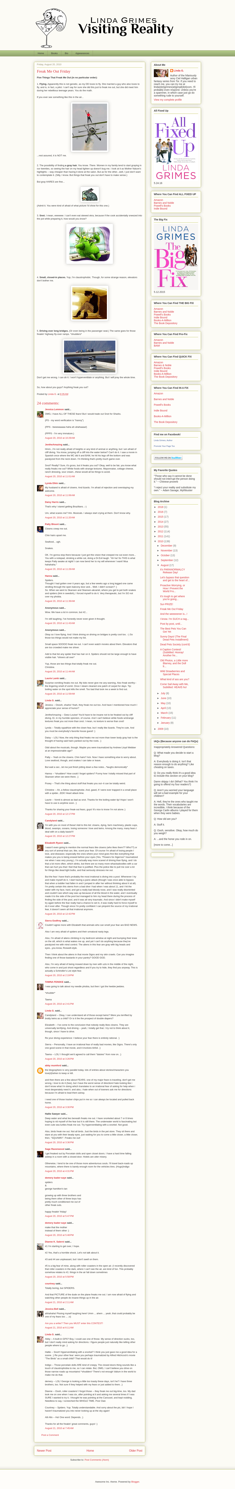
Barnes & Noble (162, 365)
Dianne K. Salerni (54, 1241)
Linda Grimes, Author (163, 440)
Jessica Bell (51, 1309)
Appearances (82, 53)
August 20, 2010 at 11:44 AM (60, 671)
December (167, 545)
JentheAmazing (53, 444)
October (165, 555)
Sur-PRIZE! (166, 604)
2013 (161, 526)
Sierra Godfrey (53, 920)
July (163, 693)
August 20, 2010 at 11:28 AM (60, 569)
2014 (161, 521)
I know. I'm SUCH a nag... (174, 618)
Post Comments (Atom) (97, 1459)
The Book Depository (165, 323)
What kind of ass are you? (174, 679)
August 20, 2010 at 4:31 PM (59, 1171)
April (163, 708)
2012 (161, 531)
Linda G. (49, 700)
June (164, 698)
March (164, 712)
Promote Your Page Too (164, 446)
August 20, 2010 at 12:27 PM (60, 836)
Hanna (48, 576)
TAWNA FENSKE (54, 982)
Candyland (51, 820)
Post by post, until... (171, 623)
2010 (161, 541)
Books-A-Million (162, 320)
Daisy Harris (52, 502)
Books (54, 53)
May (163, 703)
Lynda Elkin (51, 483)
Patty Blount (52, 524)
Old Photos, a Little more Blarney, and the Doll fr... (174, 663)
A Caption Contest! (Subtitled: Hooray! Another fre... (172, 652)
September (167, 560)
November (167, 550)
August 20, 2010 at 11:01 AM (60, 476)
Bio (66, 53)
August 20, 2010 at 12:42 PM (60, 913)
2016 (161, 511)
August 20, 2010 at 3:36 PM (59, 1142)
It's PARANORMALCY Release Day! (172, 571)
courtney (50, 1283)
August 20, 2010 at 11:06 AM (60, 495)
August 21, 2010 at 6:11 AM (59, 1327)
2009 (161, 728)
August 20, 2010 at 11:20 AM (60, 517)
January (165, 722)
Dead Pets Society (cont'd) (175, 644)
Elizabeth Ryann (54, 843)
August (165, 565)
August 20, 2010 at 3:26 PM (59, 1058)
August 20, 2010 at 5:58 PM (59, 1276)
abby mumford (53, 1065)
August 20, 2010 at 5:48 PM (59, 1235)
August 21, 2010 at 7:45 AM (59, 1428)
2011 (161, 536)
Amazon (158, 200)
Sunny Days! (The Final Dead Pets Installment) (174, 638)
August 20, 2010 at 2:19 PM (59, 975)
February (166, 717)
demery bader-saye (55, 1177)
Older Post (135, 1450)
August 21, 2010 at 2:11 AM (59, 1302)
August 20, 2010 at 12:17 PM (60, 814)
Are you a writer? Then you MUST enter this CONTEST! (74, 1323)
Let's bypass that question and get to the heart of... (175, 579)
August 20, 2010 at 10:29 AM (60, 438)
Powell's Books (162, 205)
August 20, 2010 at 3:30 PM (59, 1107)
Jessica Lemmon (54, 409)
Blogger (135, 1481)
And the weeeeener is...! (173, 613)
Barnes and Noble (164, 202)
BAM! (157, 345)
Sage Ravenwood (54, 1149)
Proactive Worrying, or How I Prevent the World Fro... (172, 588)
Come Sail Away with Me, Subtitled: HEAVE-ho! (174, 686)
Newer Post (44, 1450)
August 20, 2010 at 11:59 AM (60, 693)
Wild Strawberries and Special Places (172, 673)
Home (41, 53)
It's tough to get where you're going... (172, 598)
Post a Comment (50, 1435)
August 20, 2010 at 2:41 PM (59, 1003)
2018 (161, 507)
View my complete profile (168, 99)
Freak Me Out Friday (171, 609)
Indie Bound (160, 208)
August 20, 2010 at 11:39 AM (60, 601)
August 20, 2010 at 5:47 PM (59, 1216)
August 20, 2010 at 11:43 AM (60, 623)
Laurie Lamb (52, 678)
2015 (161, 516)
